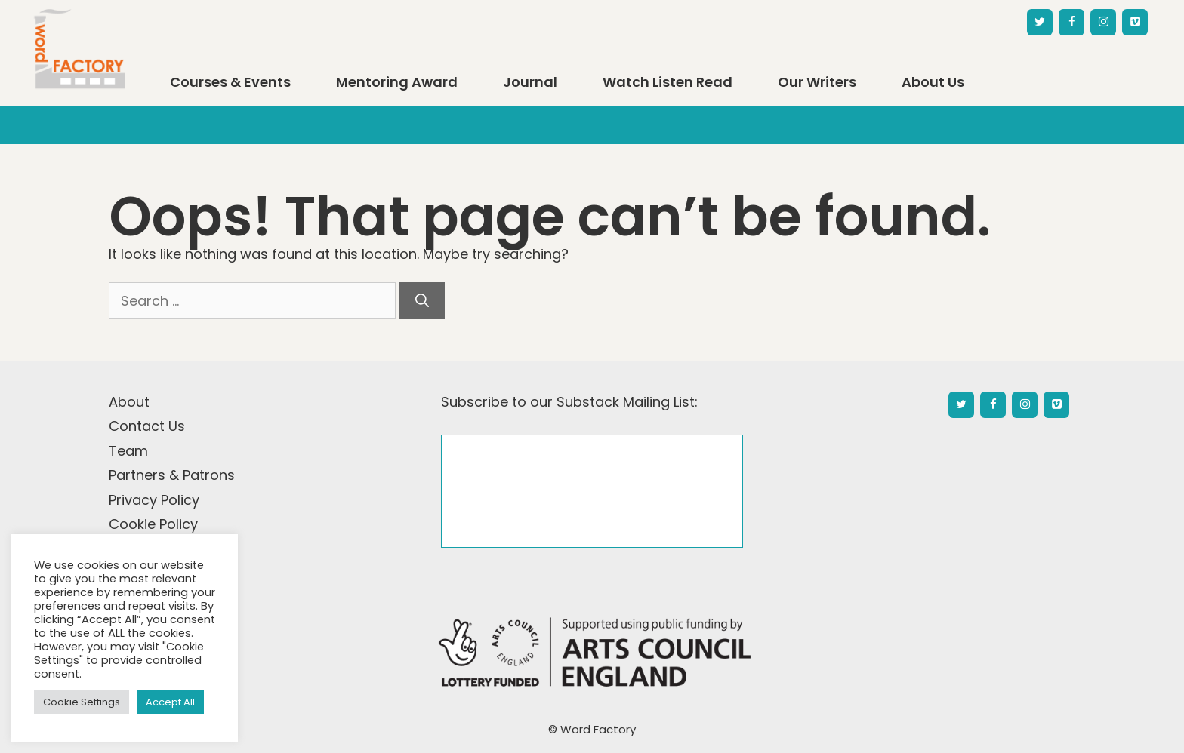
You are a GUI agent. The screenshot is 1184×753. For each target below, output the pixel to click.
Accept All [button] (170, 702)
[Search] (422, 300)
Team (128, 450)
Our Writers (817, 82)
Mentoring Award (397, 82)
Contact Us (147, 425)
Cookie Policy (153, 524)
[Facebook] (1071, 22)
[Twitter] (1040, 22)
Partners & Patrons (172, 475)
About (129, 401)
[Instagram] (1103, 22)
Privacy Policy (154, 499)
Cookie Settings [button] (81, 702)
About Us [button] (933, 82)
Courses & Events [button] (230, 82)
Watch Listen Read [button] (667, 82)
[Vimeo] (1135, 22)
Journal (530, 82)
